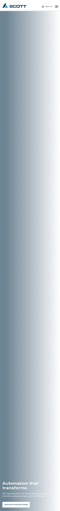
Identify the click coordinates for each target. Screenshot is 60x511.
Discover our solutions (16, 505)
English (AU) (47, 7)
